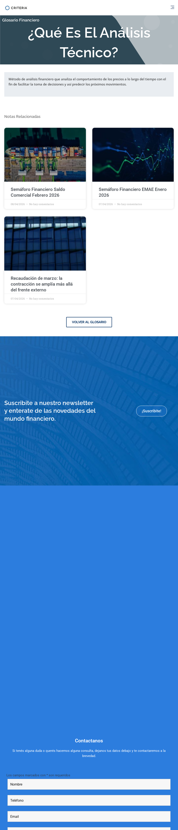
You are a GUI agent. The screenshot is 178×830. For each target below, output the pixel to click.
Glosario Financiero (20, 20)
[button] (172, 8)
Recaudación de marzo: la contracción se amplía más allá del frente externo (42, 284)
